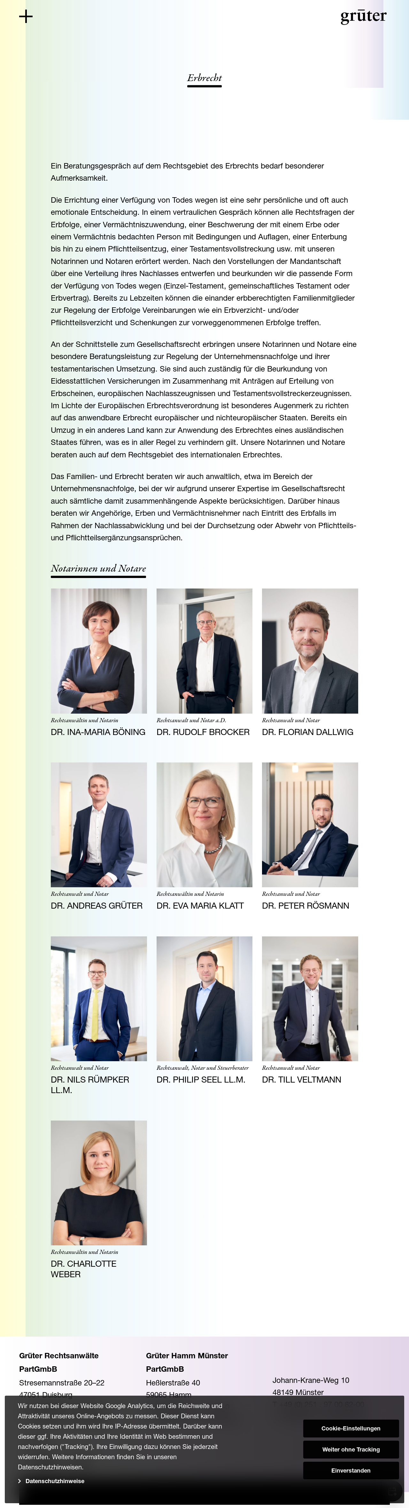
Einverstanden (351, 1471)
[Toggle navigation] (26, 16)
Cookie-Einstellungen (351, 1429)
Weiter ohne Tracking (351, 1450)
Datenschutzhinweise (55, 1482)
